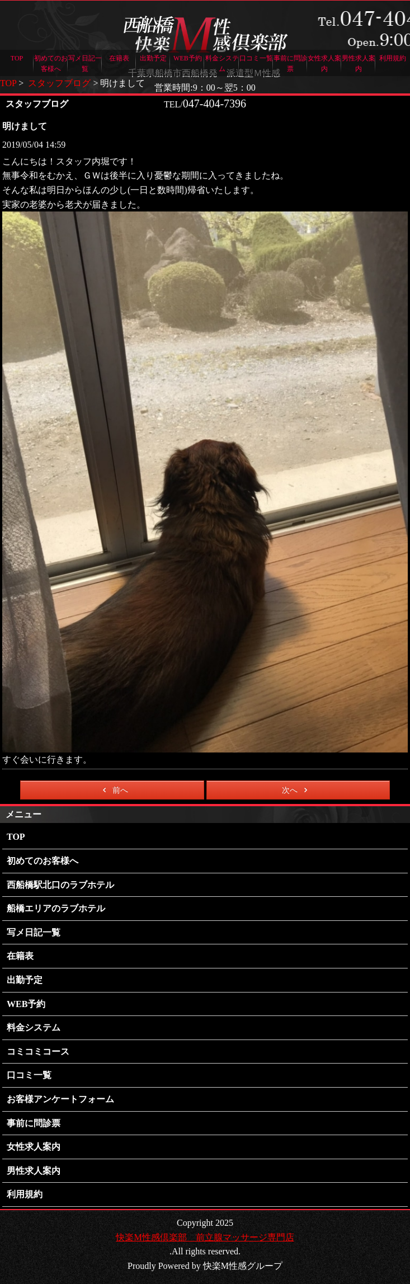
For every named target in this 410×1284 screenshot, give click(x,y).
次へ (297, 790)
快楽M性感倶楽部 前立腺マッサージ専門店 (205, 1237)
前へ (113, 790)
